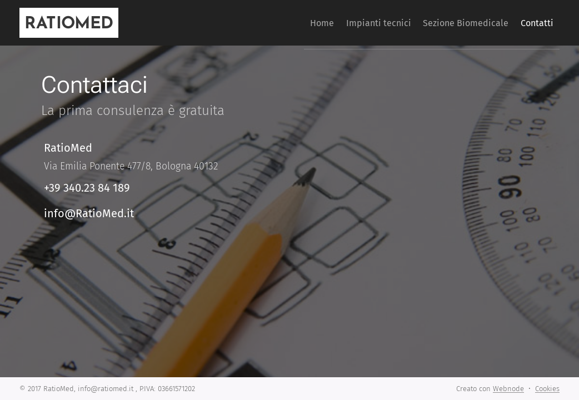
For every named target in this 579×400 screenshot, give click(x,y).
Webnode (508, 388)
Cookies (547, 388)
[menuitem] (294, 23)
